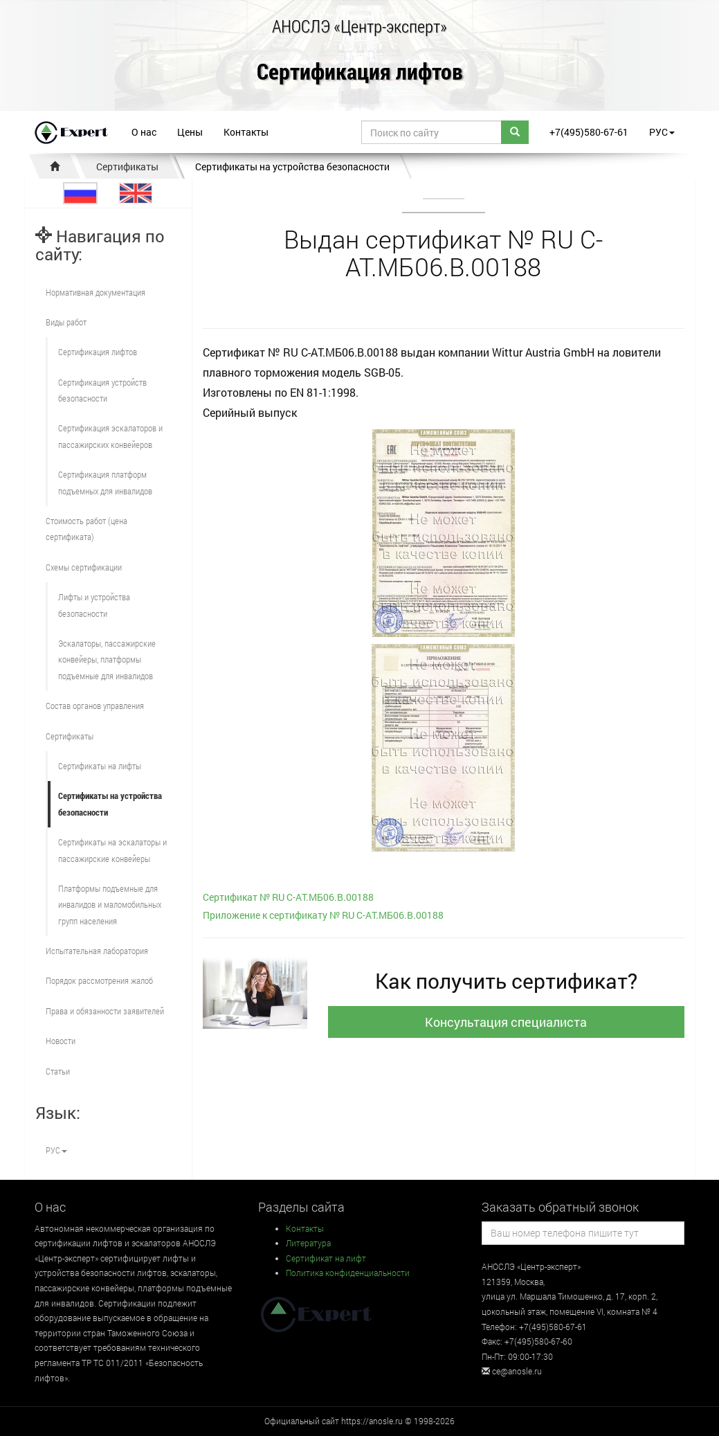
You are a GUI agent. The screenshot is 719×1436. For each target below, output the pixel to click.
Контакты (246, 131)
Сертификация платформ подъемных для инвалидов (105, 482)
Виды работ (66, 322)
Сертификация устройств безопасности (102, 390)
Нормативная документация (95, 292)
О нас (143, 131)
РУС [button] (662, 131)
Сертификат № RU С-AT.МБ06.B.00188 (288, 897)
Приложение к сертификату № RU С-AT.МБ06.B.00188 (323, 915)
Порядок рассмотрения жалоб (99, 980)
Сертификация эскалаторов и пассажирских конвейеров (110, 436)
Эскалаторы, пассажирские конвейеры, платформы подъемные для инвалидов (107, 659)
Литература (308, 1242)
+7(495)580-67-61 (588, 131)
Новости (60, 1040)
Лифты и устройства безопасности (94, 605)
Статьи (58, 1071)
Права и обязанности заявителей (105, 1011)
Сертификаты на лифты (99, 766)
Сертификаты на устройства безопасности (292, 166)
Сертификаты (127, 166)
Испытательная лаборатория (97, 950)
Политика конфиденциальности (348, 1272)
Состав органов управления (95, 705)
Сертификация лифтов (360, 72)
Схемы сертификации (84, 567)
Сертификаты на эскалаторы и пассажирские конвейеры (112, 850)
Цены (190, 131)
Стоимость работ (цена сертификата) (86, 528)
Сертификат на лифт (326, 1258)
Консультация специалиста (506, 1022)
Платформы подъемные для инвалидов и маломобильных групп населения (109, 904)
